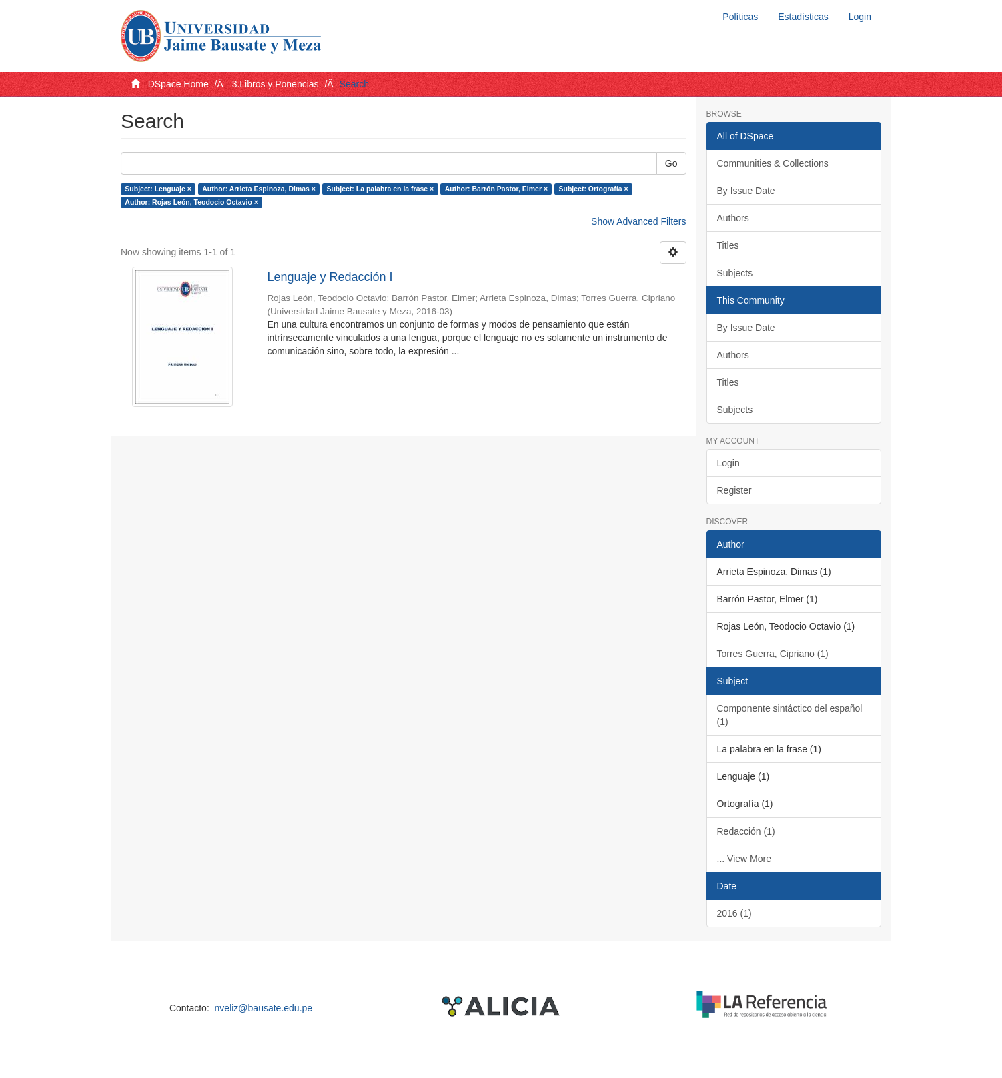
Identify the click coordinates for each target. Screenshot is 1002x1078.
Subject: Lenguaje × (158, 189)
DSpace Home (178, 84)
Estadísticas (803, 16)
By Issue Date (746, 190)
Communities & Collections (773, 163)
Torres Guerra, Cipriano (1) (773, 653)
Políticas (740, 16)
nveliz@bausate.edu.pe (264, 1008)
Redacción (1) (746, 831)
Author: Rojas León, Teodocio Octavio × (191, 202)
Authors (733, 218)
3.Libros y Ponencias (275, 84)
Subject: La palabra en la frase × (380, 189)
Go (671, 163)
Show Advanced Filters (638, 221)
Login (728, 463)
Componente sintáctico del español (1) (790, 715)
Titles (728, 245)
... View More (744, 858)
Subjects (735, 272)
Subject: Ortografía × (593, 189)
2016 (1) (734, 913)
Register (734, 490)
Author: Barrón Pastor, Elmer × (496, 189)
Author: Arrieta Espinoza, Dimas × (259, 189)
